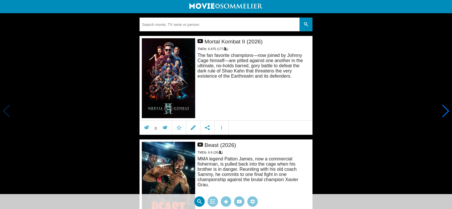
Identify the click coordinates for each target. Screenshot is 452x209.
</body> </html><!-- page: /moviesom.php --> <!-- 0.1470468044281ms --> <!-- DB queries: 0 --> (226, 104)
